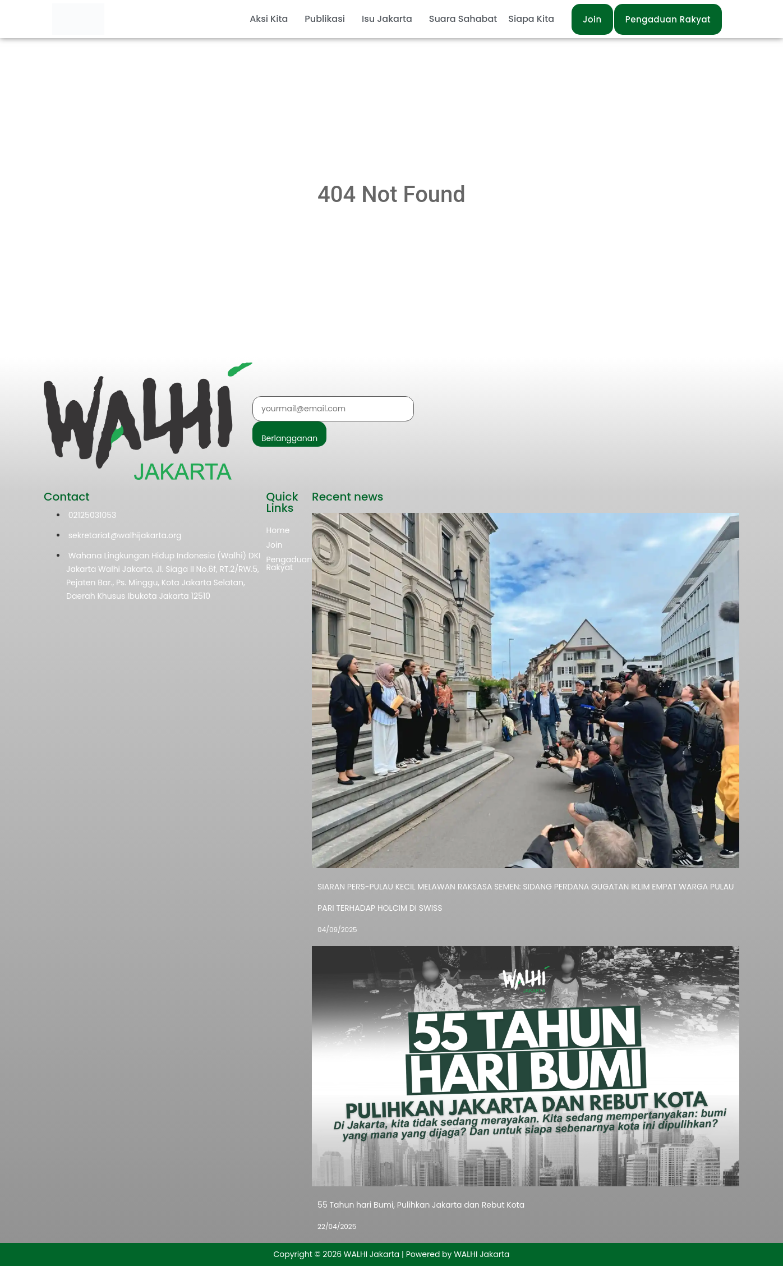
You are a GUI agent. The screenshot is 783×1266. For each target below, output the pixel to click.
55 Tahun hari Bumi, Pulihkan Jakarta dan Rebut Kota (420, 1204)
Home (278, 530)
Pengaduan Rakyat (289, 563)
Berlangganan (289, 438)
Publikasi (325, 18)
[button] (271, 19)
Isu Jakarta (387, 18)
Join (274, 545)
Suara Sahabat (463, 18)
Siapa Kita (531, 18)
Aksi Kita (269, 18)
